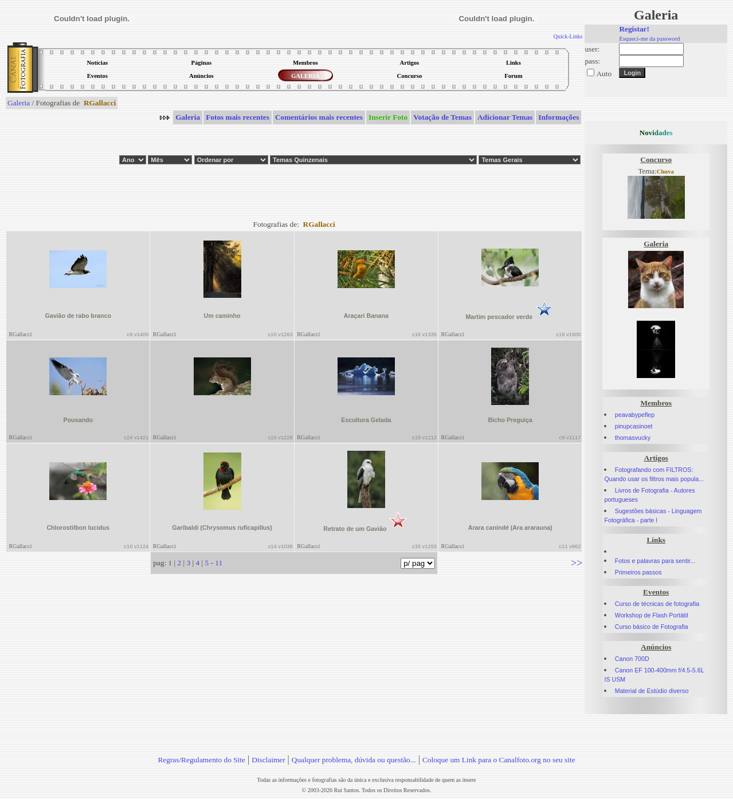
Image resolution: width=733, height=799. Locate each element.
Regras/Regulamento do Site (201, 759)
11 (218, 562)
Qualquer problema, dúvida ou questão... (354, 759)
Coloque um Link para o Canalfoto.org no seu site (498, 759)
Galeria (18, 103)
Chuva (665, 171)
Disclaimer (268, 759)
